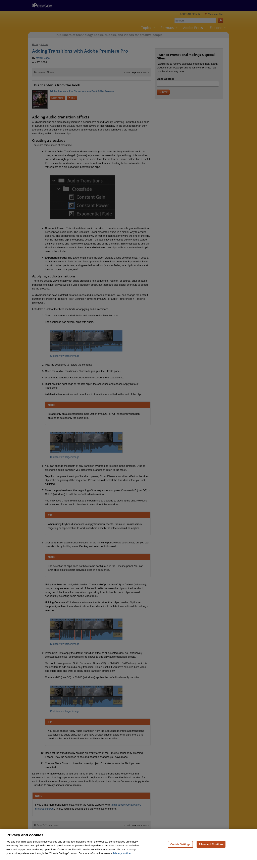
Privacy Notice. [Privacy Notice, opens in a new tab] (122, 853)
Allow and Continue (211, 844)
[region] (128, 844)
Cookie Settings (180, 844)
